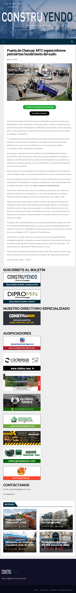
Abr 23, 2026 (12, 526)
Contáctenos (44, 590)
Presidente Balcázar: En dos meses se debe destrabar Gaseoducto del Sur (56, 546)
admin (22, 526)
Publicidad (53, 590)
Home (36, 590)
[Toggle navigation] (38, 41)
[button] (72, 41)
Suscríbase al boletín (66, 590)
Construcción (10, 517)
